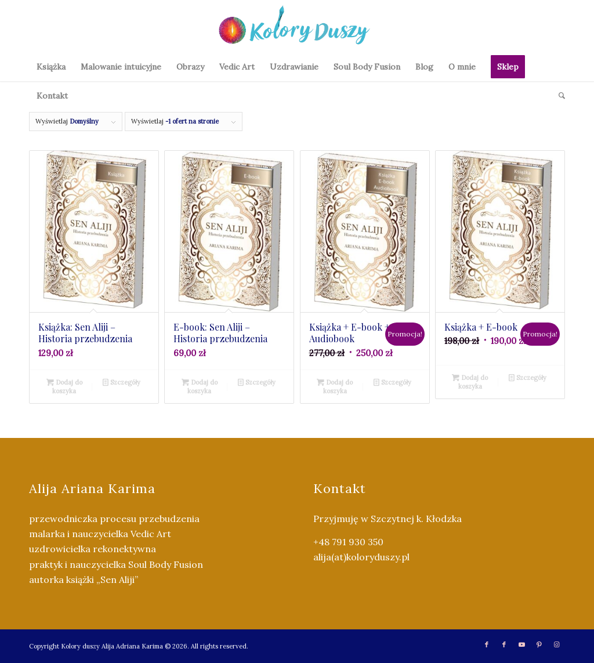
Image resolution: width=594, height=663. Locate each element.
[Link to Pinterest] (539, 644)
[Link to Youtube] (521, 644)
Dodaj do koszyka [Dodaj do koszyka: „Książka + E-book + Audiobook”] (335, 386)
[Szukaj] (558, 95)
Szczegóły (121, 382)
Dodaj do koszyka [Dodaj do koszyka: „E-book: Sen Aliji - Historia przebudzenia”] (200, 386)
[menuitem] (51, 66)
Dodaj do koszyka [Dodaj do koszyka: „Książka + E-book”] (470, 381)
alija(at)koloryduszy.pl (361, 557)
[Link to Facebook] (486, 644)
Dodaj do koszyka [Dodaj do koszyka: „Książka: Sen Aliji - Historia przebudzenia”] (64, 386)
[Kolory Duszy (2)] (297, 26)
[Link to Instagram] (556, 644)
